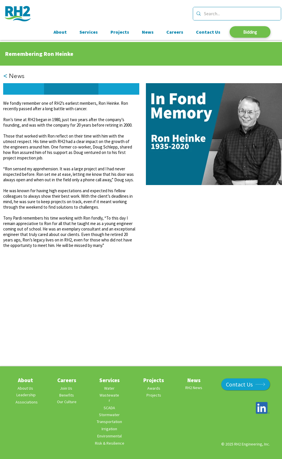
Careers (66, 380)
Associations (27, 402)
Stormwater (109, 414)
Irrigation (109, 428)
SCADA (109, 407)
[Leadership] (26, 395)
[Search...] (236, 13)
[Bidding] (250, 32)
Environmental (109, 436)
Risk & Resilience (109, 443)
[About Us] (25, 388)
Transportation (109, 421)
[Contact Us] (245, 384)
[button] (23, 89)
